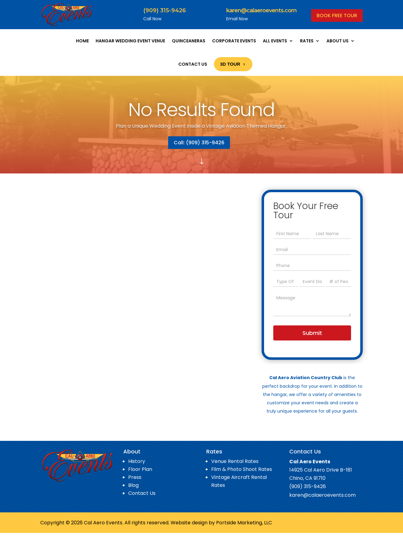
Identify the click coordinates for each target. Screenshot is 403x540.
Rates (307, 41)
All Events (275, 41)
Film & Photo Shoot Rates (241, 469)
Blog (133, 485)
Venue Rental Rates (235, 461)
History (136, 461)
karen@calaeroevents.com (261, 10)
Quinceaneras (188, 41)
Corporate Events (234, 41)
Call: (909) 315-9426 (199, 142)
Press (134, 477)
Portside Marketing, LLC (244, 522)
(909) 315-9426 (164, 10)
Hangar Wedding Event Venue (130, 41)
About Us (337, 41)
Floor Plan (140, 469)
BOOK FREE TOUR (337, 15)
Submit (312, 333)
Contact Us (192, 64)
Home (82, 41)
